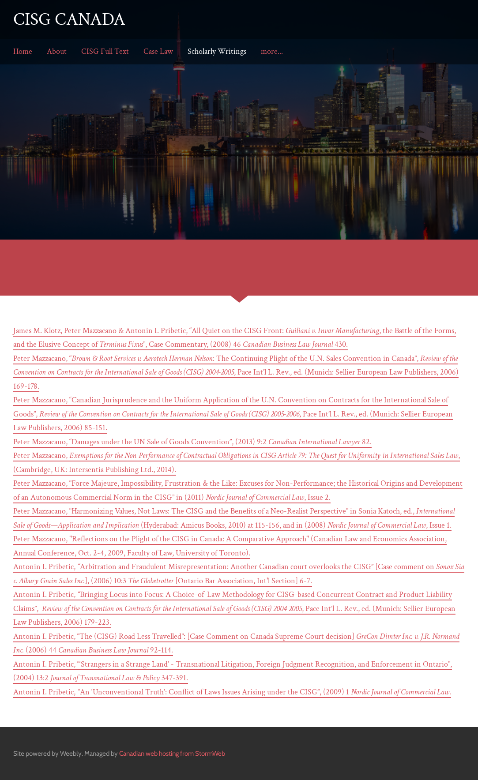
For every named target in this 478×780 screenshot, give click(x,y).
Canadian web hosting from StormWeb (172, 754)
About (57, 51)
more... (272, 51)
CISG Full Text (105, 51)
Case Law (158, 51)
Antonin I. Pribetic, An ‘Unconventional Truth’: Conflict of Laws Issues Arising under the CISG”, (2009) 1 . (232, 692)
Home (22, 51)
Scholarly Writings (217, 51)
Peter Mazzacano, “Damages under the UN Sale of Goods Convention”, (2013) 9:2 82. (192, 442)
